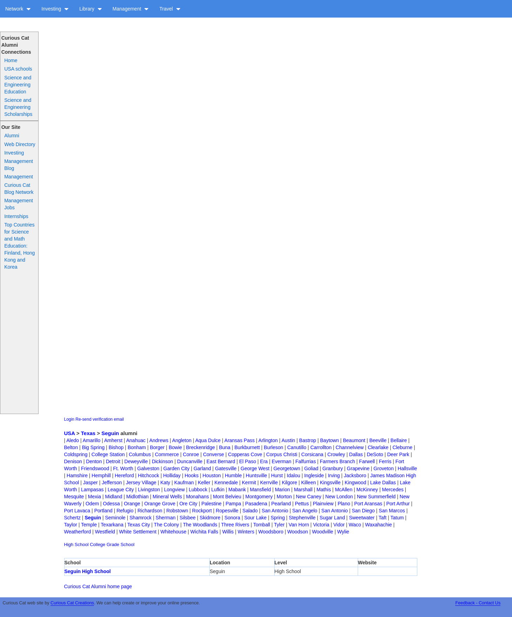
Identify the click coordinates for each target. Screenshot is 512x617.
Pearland (281, 503)
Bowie (175, 447)
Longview (174, 489)
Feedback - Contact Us (477, 602)
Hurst (277, 475)
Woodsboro (270, 531)
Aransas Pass (239, 440)
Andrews (158, 440)
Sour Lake (255, 517)
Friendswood (95, 468)
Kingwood (355, 482)
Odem (92, 503)
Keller (204, 482)
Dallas (356, 454)
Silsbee (188, 517)
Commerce (167, 454)
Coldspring (76, 454)
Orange (132, 503)
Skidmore (210, 517)
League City (121, 489)
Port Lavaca (77, 510)
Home (10, 60)
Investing (55, 9)
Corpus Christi (281, 454)
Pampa (233, 503)
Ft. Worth (123, 468)
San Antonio (275, 510)
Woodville (322, 531)
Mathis (323, 489)
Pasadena (256, 503)
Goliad (311, 468)
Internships (16, 216)
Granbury (332, 468)
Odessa (111, 503)
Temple (89, 524)
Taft (382, 517)
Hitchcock (148, 475)
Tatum (397, 517)
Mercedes (392, 489)
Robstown (177, 510)
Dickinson (162, 461)
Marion (282, 489)
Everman (281, 461)
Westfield (105, 531)
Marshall (303, 489)
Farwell (367, 461)
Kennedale (226, 482)
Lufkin (217, 489)
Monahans (197, 496)
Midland (113, 496)
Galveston (148, 468)
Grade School (121, 544)
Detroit (113, 461)
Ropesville (227, 510)
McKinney (367, 489)
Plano (344, 503)
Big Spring (93, 447)
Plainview (323, 503)
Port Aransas (368, 503)
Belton (71, 447)
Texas (88, 433)
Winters (246, 531)
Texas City (138, 524)
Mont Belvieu (227, 496)
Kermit (249, 482)
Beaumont (354, 440)
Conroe (191, 454)
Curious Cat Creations (72, 602)
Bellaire (399, 440)
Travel (169, 9)
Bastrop (307, 440)
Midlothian (137, 496)
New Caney (308, 496)
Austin (288, 440)
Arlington (268, 440)
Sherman (166, 517)
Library (90, 9)
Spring (278, 517)
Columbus (140, 454)
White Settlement (137, 531)
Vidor (339, 524)
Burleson (273, 447)
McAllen (343, 489)
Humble (233, 475)
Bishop (116, 447)
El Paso (247, 461)
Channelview (350, 447)
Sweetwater (362, 517)
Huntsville (256, 475)
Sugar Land (332, 517)
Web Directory (19, 144)
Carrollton (321, 447)
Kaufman (184, 482)
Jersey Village (141, 482)
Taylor (70, 524)
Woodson (297, 531)
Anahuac (136, 440)
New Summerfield (376, 496)
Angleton (181, 440)
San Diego (363, 510)
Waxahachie (378, 524)
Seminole (115, 517)
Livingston (149, 489)
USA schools (18, 69)
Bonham (137, 447)
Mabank (237, 489)
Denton (94, 461)
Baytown (329, 440)
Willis (228, 531)
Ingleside (314, 475)
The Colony (166, 524)
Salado (250, 510)
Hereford (124, 475)
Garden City (176, 468)
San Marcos (392, 510)
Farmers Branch (337, 461)
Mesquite (74, 496)
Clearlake (378, 447)
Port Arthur (398, 503)
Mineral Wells (167, 496)
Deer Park (398, 454)
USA (69, 433)
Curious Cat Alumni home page (98, 586)
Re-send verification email (99, 419)
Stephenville (302, 517)
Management (131, 9)
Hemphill (101, 475)
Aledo (72, 440)
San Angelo (304, 510)
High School (76, 544)
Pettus (302, 503)
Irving (334, 475)
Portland (103, 510)
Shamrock (140, 517)
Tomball (261, 524)
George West (255, 468)
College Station (108, 454)
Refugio (124, 510)
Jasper (90, 482)
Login (69, 419)
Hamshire (77, 475)
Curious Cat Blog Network (18, 188)
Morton (284, 496)
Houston (212, 475)
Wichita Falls (204, 531)
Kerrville (269, 482)
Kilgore (289, 482)
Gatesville (225, 468)
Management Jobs (18, 204)
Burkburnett (247, 447)
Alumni (11, 135)
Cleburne (402, 447)
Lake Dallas (383, 482)
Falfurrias (305, 461)
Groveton (383, 468)
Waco (355, 524)
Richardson (149, 510)
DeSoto (375, 454)
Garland (202, 468)
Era (264, 461)
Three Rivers (235, 524)
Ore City (188, 503)
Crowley (336, 454)
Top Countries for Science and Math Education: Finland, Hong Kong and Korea (19, 246)
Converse (213, 454)
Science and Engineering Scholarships (18, 107)
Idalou (293, 475)
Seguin (110, 433)
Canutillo (296, 447)
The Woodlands (200, 524)
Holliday (172, 475)
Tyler (279, 524)
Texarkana (112, 524)
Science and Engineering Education (17, 84)
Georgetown (287, 468)
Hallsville (407, 468)
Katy (165, 482)
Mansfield (260, 489)
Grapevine (358, 468)
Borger (157, 447)
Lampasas (92, 489)
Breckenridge (200, 447)
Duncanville (189, 461)
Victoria (321, 524)
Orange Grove (159, 503)
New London (339, 496)
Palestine (211, 503)
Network (18, 9)
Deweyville (136, 461)
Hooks (191, 475)
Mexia (94, 496)
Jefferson (112, 482)
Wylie (343, 531)
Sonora (232, 517)
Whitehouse (173, 531)
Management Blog (18, 164)
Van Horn (299, 524)
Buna (224, 447)
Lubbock (198, 489)
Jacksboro (355, 475)
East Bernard (221, 461)
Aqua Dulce (208, 440)
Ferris (385, 461)
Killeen (308, 482)
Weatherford (77, 531)
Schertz (72, 517)
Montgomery (259, 496)
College (97, 544)
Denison (73, 461)
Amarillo (92, 440)
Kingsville (330, 482)
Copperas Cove (245, 454)
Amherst (113, 440)
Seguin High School (88, 571)
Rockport (202, 510)
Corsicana (312, 454)
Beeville (377, 440)
